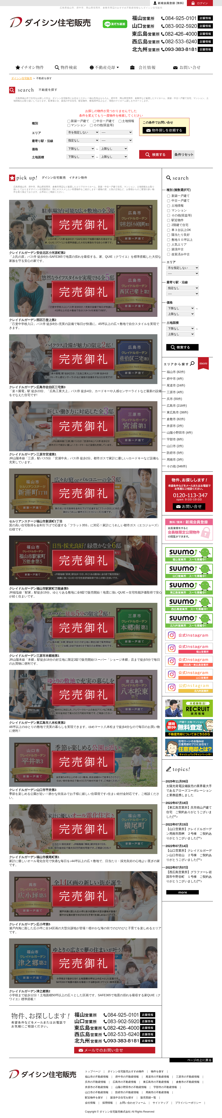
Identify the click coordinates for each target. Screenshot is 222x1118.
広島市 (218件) (177, 405)
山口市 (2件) (175, 446)
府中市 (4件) (175, 378)
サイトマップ (160, 1102)
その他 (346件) (177, 466)
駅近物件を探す (94, 1097)
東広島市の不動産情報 (156, 1081)
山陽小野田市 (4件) (180, 432)
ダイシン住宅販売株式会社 (115, 1111)
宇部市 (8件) (175, 439)
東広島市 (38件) (177, 412)
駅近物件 (175, 220)
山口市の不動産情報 (96, 1092)
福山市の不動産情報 (96, 1076)
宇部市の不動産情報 (165, 1087)
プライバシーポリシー (188, 1102)
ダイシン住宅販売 (21, 78)
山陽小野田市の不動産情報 (131, 1087)
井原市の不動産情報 (96, 1087)
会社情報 (90, 1102)
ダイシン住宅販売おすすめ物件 (126, 1071)
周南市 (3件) (175, 459)
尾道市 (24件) (176, 385)
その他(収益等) (102, 125)
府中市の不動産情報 (127, 1076)
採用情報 (107, 1102)
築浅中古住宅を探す (122, 1097)
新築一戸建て (78, 121)
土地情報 (126, 121)
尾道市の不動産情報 (157, 1076)
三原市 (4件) (175, 392)
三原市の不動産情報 (187, 1076)
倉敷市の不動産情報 (187, 1081)
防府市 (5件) (175, 453)
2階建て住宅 (177, 225)
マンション (76, 125)
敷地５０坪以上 (180, 239)
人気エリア (177, 244)
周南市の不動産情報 (157, 1092)
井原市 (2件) (175, 426)
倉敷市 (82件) (176, 419)
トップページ (93, 1071)
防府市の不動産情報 (127, 1092)
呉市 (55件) (174, 399)
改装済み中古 (178, 254)
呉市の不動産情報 (95, 1081)
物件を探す (157, 1071)
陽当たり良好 (178, 234)
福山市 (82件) (176, 372)
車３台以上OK (179, 230)
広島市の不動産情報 (124, 1081)
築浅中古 (175, 249)
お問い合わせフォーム (133, 1102)
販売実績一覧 (148, 1097)
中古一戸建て (104, 121)
